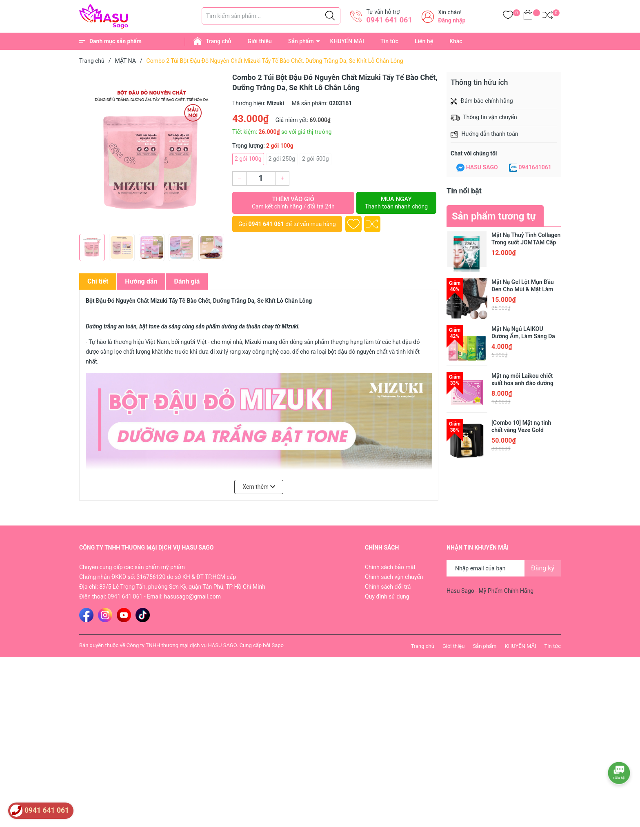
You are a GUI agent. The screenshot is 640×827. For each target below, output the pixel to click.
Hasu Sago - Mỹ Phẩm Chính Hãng (490, 591)
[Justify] (330, 16)
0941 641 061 (389, 20)
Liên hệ (424, 41)
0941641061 (535, 167)
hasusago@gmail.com (192, 596)
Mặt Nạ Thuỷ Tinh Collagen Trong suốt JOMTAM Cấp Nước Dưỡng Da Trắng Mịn (525, 242)
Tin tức (389, 41)
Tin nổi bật (464, 190)
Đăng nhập (451, 20)
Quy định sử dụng (387, 596)
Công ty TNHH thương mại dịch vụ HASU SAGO (182, 645)
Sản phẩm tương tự (494, 216)
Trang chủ (218, 41)
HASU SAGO (482, 167)
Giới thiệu (259, 41)
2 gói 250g (282, 158)
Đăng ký (542, 568)
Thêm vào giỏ (293, 202)
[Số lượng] (261, 178)
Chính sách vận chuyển (394, 577)
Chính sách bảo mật (390, 567)
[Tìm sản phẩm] (271, 16)
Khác (455, 41)
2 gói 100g (248, 158)
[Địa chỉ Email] (504, 568)
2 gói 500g (315, 158)
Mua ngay (396, 202)
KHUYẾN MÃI (347, 41)
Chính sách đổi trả (388, 586)
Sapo (277, 645)
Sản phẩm (301, 41)
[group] (151, 151)
